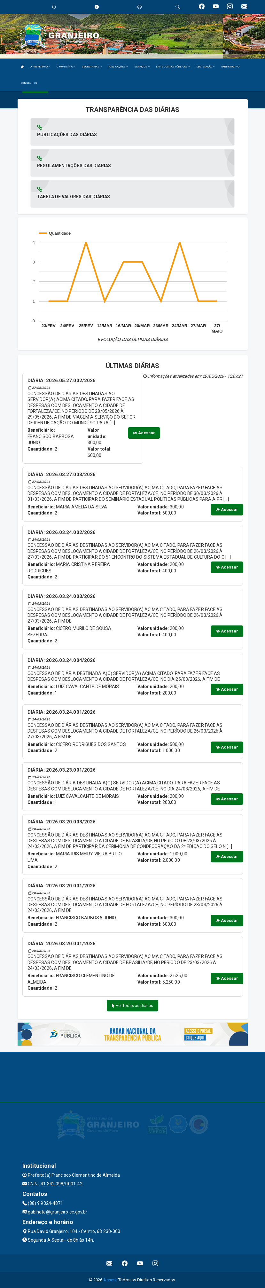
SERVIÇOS (142, 66)
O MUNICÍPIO (66, 66)
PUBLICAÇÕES (118, 66)
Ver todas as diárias (132, 1005)
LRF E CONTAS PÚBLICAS (173, 66)
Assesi (109, 1279)
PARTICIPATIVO (230, 66)
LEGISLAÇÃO (205, 66)
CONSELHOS (29, 83)
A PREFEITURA (40, 66)
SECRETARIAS (92, 66)
